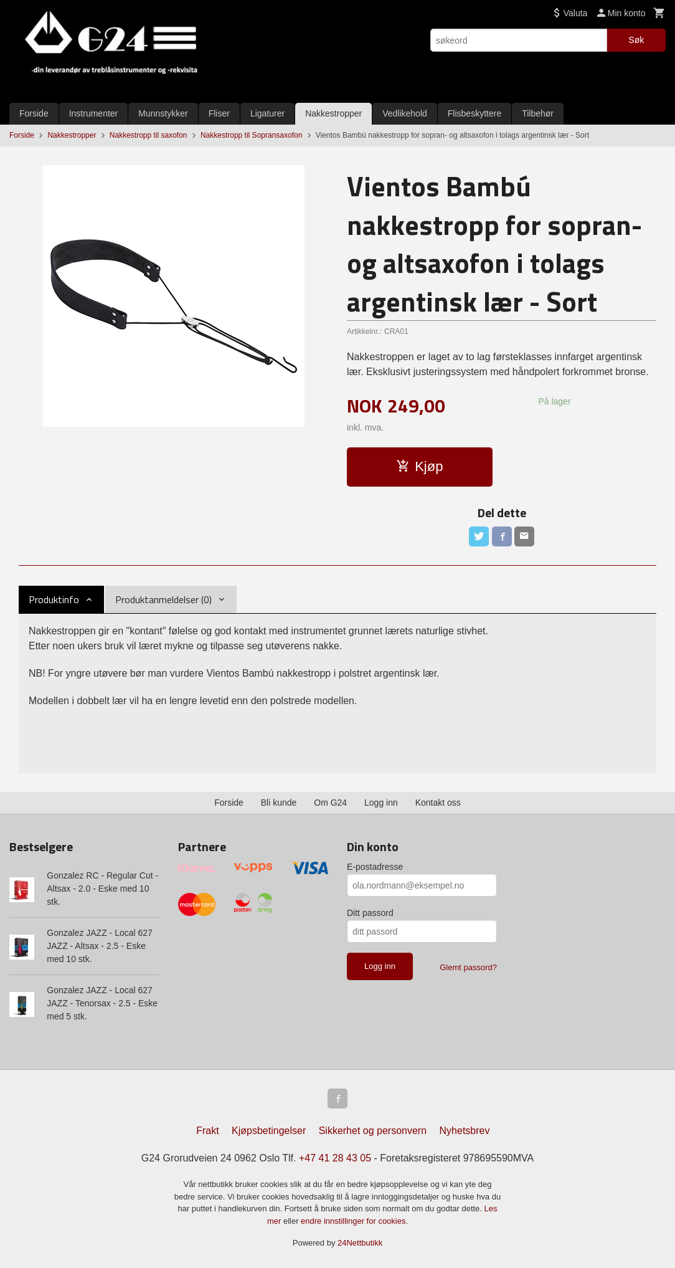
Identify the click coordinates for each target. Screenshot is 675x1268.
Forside (34, 113)
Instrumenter (93, 113)
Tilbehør (538, 113)
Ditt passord (370, 913)
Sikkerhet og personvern (373, 1130)
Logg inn (381, 803)
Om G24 (330, 803)
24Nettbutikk (360, 1242)
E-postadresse (375, 867)
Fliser (219, 113)
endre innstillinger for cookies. (354, 1221)
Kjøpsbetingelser (269, 1130)
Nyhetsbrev (465, 1130)
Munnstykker (162, 113)
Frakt (207, 1130)
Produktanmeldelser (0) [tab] (163, 599)
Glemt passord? (468, 967)
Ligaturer (267, 113)
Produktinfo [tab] (54, 599)
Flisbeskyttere (474, 113)
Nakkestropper (333, 113)
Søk (636, 40)
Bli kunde (279, 803)
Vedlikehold (404, 113)
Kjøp (419, 466)
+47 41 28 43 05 (335, 1158)
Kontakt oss (438, 803)
